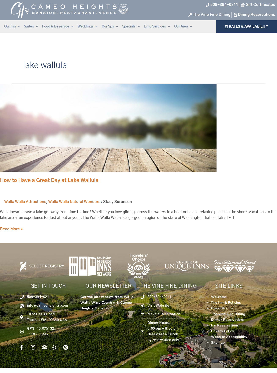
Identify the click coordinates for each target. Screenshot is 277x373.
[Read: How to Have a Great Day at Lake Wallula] (108, 128)
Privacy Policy (222, 331)
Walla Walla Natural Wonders (74, 202)
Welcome (219, 297)
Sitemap (218, 342)
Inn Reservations (225, 325)
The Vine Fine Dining (228, 314)
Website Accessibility (229, 337)
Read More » (11, 228)
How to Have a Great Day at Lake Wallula (49, 180)
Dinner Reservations (228, 319)
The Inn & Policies (226, 302)
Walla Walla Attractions (25, 202)
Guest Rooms (222, 308)
